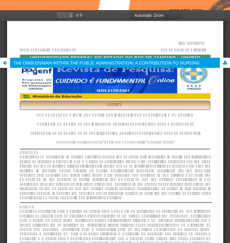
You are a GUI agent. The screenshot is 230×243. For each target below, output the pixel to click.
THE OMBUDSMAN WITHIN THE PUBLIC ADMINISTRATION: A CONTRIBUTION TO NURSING (106, 63)
